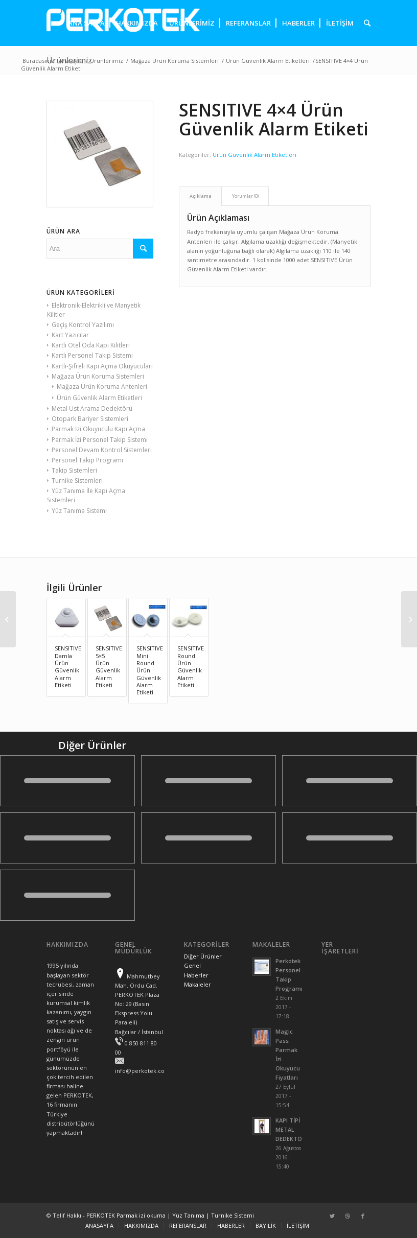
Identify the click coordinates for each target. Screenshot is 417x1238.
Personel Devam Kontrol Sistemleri (102, 450)
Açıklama (201, 196)
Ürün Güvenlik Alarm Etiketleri (268, 60)
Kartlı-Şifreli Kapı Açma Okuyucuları (102, 366)
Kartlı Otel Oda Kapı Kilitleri (91, 345)
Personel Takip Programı (87, 460)
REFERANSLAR (187, 1225)
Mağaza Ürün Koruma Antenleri (102, 386)
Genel (192, 965)
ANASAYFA (99, 1225)
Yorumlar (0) (245, 196)
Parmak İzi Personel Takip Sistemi (100, 439)
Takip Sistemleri (74, 470)
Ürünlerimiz (106, 60)
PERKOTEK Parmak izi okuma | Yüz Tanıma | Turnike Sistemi (170, 1215)
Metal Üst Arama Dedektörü (92, 408)
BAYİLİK (266, 1225)
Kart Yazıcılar (70, 335)
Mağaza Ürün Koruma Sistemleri (174, 60)
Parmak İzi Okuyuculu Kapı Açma (98, 429)
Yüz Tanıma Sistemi (79, 510)
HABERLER (231, 1225)
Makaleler (197, 984)
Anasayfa (71, 60)
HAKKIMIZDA (141, 1225)
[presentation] (364, 23)
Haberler (196, 975)
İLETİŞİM (298, 1225)
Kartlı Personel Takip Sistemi (92, 355)
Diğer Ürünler (203, 956)
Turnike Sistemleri (77, 480)
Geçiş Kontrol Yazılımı (83, 324)
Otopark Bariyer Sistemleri (90, 418)
